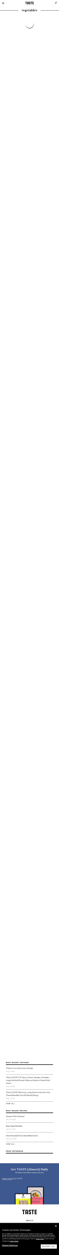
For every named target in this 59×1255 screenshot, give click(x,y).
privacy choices (14, 1241)
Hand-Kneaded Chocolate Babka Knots (22, 1135)
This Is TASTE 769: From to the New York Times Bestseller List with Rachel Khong (28, 1093)
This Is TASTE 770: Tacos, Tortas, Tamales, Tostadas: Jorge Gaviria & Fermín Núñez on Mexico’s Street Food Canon (28, 1080)
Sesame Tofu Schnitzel (15, 1116)
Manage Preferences (10, 1245)
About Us (29, 1220)
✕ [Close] (56, 1226)
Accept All (49, 1246)
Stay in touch (7, 1178)
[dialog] (29, 1239)
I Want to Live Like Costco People (19, 1068)
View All (10, 1104)
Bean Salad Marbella (14, 1126)
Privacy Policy (40, 1239)
